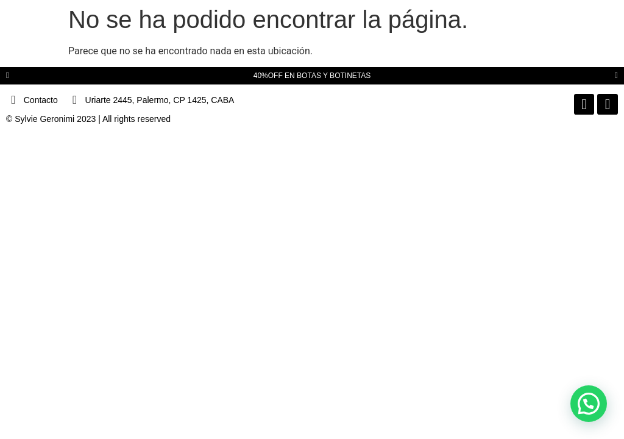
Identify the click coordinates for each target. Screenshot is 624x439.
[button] (7, 75)
